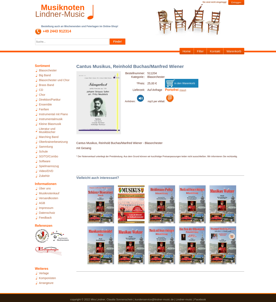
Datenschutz (47, 212)
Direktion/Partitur (50, 99)
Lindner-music (184, 299)
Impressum (46, 208)
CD (41, 89)
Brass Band (46, 85)
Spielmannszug (49, 166)
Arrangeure (46, 283)
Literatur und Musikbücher (47, 130)
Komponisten (47, 278)
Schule (43, 151)
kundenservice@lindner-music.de (154, 299)
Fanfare (44, 109)
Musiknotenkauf (49, 193)
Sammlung (46, 146)
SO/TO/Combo (48, 156)
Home (187, 51)
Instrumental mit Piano (53, 114)
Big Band (45, 75)
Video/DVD (46, 171)
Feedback (45, 217)
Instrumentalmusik (51, 119)
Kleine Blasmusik (50, 124)
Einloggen (236, 2)
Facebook (200, 299)
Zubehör (44, 175)
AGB (42, 203)
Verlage (44, 273)
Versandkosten (48, 198)
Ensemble (45, 104)
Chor (42, 94)
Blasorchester (48, 70)
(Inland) (182, 90)
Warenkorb (233, 51)
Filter (200, 51)
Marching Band (49, 137)
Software (45, 161)
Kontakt (215, 51)
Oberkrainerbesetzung (53, 141)
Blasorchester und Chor (54, 80)
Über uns (45, 188)
